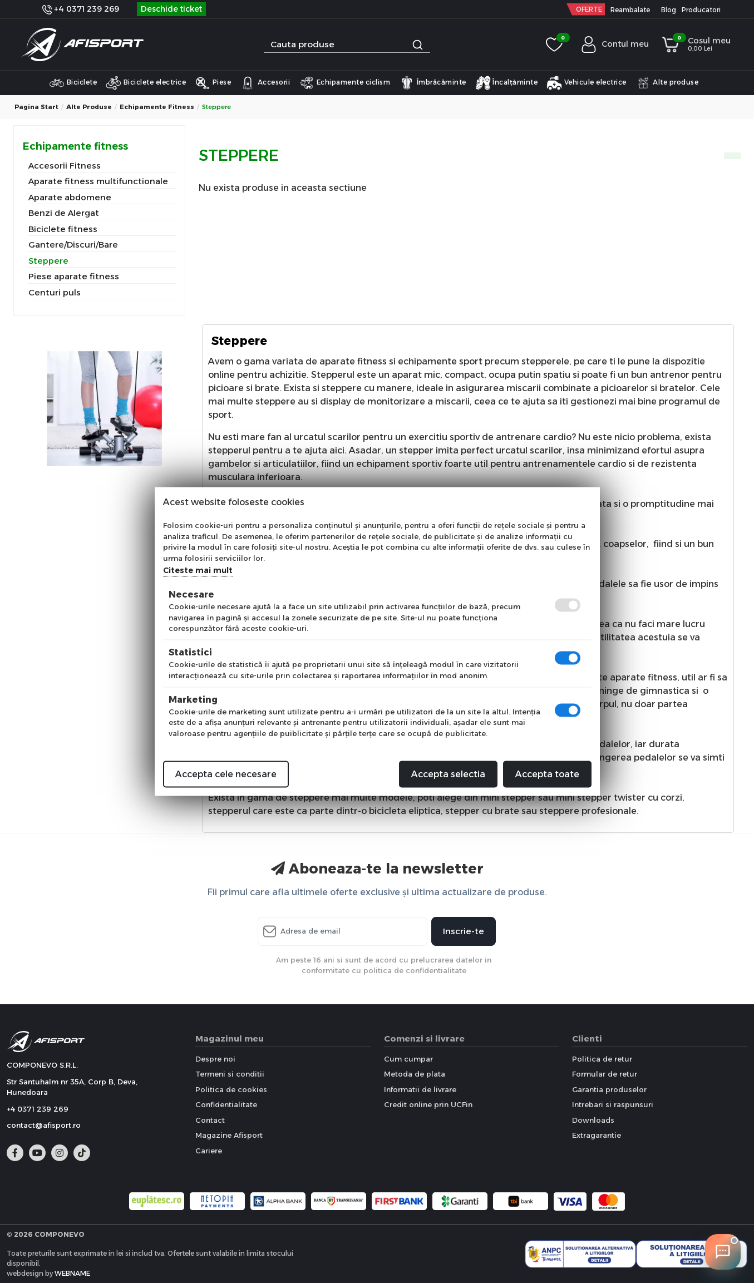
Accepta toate (547, 774)
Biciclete (73, 83)
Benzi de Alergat (63, 213)
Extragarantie (596, 1135)
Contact (210, 1120)
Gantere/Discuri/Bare (73, 244)
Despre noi (215, 1058)
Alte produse (667, 83)
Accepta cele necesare (226, 774)
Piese (213, 83)
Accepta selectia (448, 774)
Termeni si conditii (229, 1073)
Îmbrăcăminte (432, 83)
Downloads (593, 1120)
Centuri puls (54, 292)
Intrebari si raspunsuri (612, 1104)
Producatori (701, 10)
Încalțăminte (506, 83)
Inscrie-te (463, 931)
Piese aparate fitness (73, 276)
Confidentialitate (226, 1104)
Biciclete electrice (146, 83)
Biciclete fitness (62, 229)
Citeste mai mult (198, 570)
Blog (668, 10)
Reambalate (630, 10)
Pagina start (36, 107)
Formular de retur (604, 1073)
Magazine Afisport (229, 1135)
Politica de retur (602, 1058)
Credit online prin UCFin (428, 1104)
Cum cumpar (408, 1058)
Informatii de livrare (420, 1089)
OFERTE (589, 9)
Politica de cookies (231, 1089)
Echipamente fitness (157, 107)
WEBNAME (72, 1273)
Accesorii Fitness (64, 165)
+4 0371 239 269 (80, 9)
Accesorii (265, 83)
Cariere (208, 1150)
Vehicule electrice (586, 83)
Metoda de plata (414, 1073)
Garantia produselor (609, 1089)
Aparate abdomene (69, 197)
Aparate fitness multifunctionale (98, 181)
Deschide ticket (171, 9)
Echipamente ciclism (344, 83)
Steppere (48, 260)
